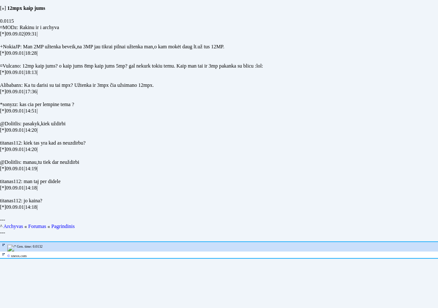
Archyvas (13, 226)
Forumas (37, 226)
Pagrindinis (63, 226)
